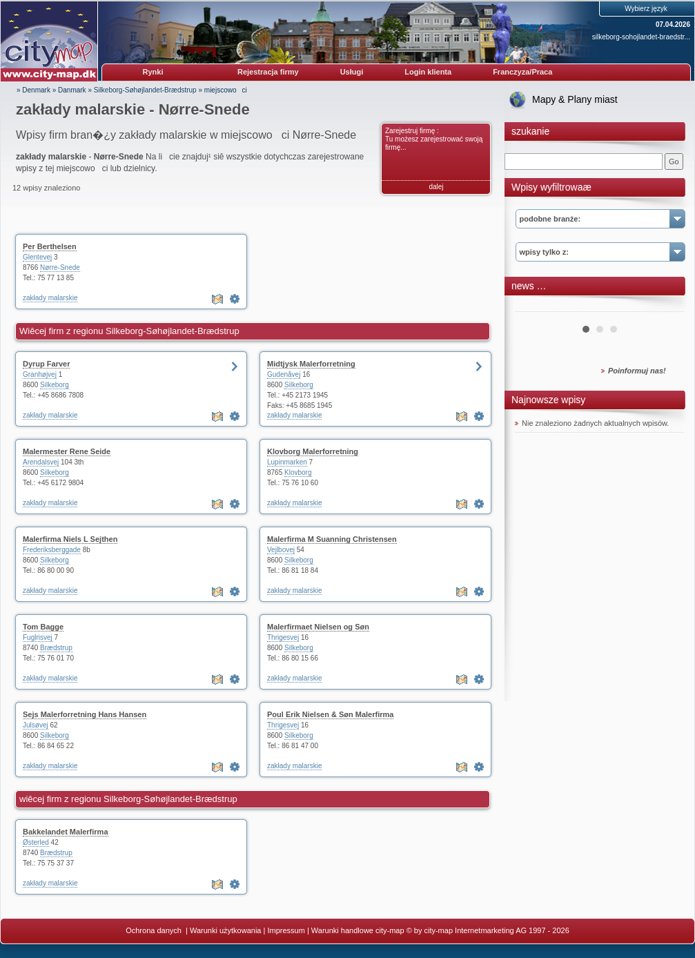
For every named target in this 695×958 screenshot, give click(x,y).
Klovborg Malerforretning (312, 451)
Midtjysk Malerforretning (311, 364)
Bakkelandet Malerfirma (65, 832)
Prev (533, 306)
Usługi (352, 72)
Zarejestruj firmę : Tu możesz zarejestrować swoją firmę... (433, 139)
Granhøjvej (40, 374)
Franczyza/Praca (522, 72)
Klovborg (297, 472)
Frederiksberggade (52, 550)
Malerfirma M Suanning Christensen (332, 539)
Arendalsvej (41, 462)
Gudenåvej (283, 374)
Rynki (153, 72)
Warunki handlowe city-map (357, 930)
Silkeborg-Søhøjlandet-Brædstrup (145, 90)
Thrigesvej (283, 637)
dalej (436, 186)
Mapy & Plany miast (575, 99)
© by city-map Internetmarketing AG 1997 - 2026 (488, 930)
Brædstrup (56, 648)
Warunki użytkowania (226, 930)
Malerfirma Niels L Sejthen (70, 539)
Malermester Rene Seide (66, 451)
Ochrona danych (155, 930)
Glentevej (37, 257)
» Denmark (33, 90)
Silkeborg (54, 385)
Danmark (72, 90)
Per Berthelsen (50, 246)
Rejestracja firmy (268, 72)
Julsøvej (35, 725)
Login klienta (427, 72)
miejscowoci (225, 90)
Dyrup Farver (46, 364)
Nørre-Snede (60, 267)
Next (666, 306)
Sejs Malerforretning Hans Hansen (84, 714)
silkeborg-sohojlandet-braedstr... (641, 37)
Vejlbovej (281, 550)
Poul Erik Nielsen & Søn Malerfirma (330, 714)
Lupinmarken (287, 462)
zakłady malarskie (50, 298)
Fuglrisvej (37, 637)
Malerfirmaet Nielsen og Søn (318, 627)
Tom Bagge (43, 627)
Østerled (36, 842)
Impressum (285, 930)
